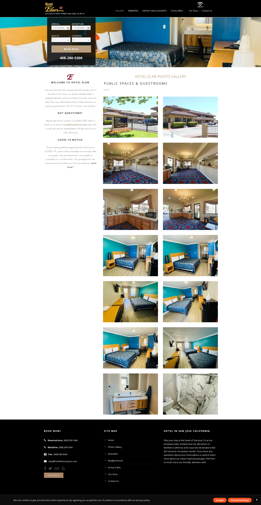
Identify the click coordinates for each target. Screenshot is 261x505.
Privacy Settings (240, 500)
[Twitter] (51, 469)
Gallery (119, 10)
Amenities (133, 10)
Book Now (53, 475)
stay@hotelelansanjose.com (62, 461)
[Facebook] (46, 469)
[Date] (60, 28)
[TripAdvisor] (57, 469)
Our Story (193, 10)
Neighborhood (115, 460)
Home (111, 440)
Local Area (177, 10)
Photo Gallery (115, 446)
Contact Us (207, 10)
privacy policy (143, 500)
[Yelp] (64, 469)
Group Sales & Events (154, 10)
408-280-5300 (71, 58)
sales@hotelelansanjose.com (78, 124)
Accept (220, 500)
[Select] (63, 39)
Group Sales (114, 467)
